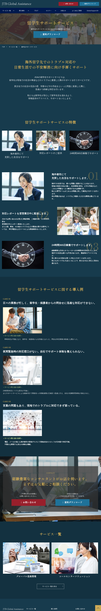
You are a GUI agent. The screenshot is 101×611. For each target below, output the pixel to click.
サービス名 (74, 560)
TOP (3, 47)
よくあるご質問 (77, 11)
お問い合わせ (69, 4)
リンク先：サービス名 (26, 560)
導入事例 (21, 11)
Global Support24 (92, 11)
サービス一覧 (7, 11)
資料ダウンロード (90, 4)
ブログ (36, 11)
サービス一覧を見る (49, 586)
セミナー (48, 11)
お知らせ (63, 11)
